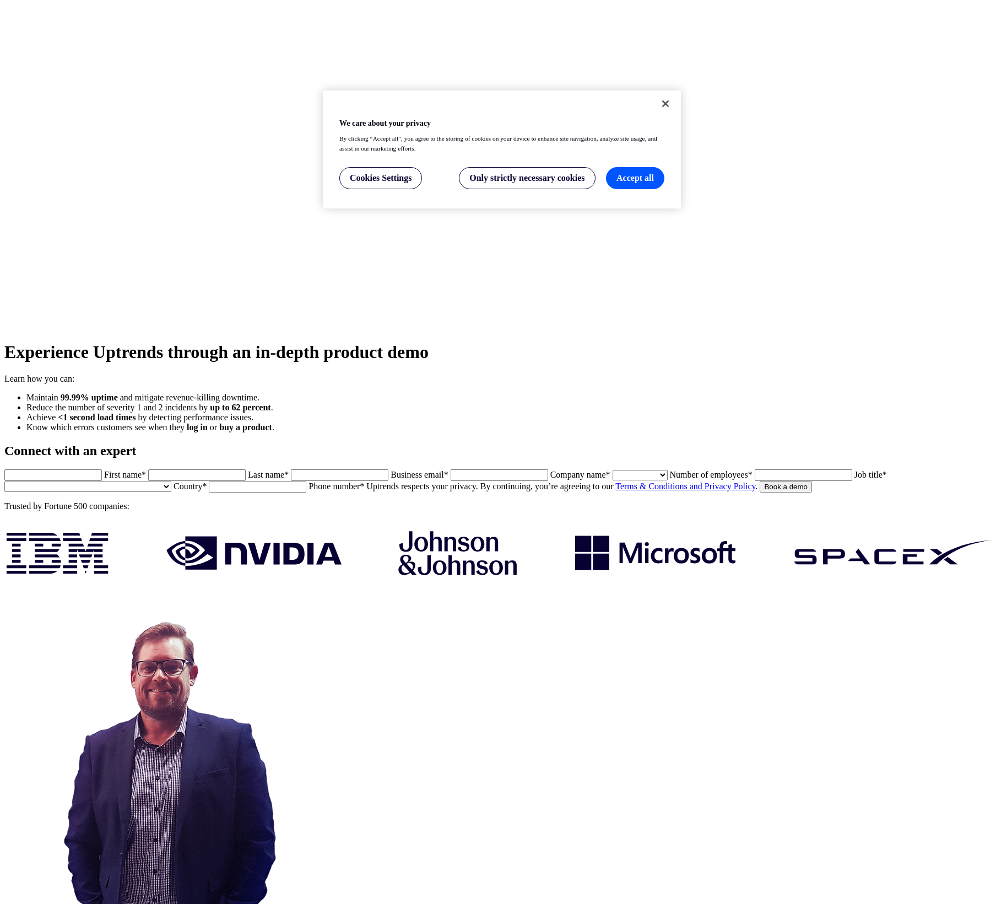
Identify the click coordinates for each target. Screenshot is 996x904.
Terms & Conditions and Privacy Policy (685, 486)
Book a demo (786, 487)
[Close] (665, 104)
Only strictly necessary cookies (526, 178)
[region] (502, 149)
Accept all (635, 178)
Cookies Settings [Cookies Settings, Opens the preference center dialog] (381, 178)
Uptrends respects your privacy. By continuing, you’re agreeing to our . (561, 486)
